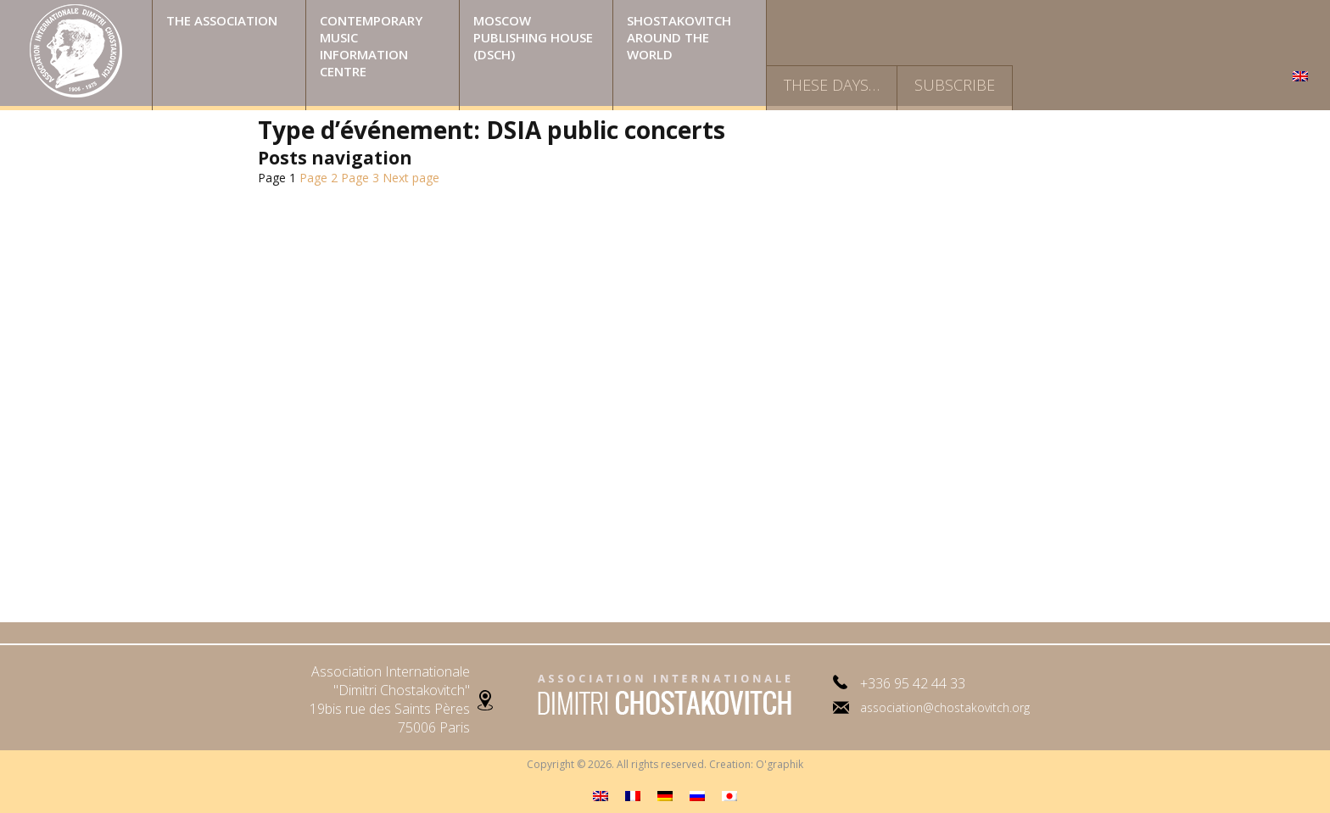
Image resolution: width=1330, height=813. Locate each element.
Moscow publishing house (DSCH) (533, 37)
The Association (221, 20)
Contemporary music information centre (371, 46)
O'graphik (779, 764)
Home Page (76, 55)
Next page (411, 178)
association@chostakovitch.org (945, 707)
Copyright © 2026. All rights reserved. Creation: (641, 764)
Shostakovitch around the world (679, 37)
